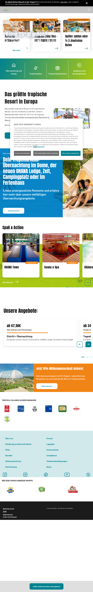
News (48, 513)
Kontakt (8, 501)
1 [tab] (82, 404)
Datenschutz (8, 555)
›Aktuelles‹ (64, 2)
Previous (80, 390)
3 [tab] (91, 404)
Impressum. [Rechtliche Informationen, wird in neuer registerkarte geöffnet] (41, 146)
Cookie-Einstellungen (10, 563)
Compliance (51, 501)
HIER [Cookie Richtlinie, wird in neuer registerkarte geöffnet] (35, 146)
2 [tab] (86, 404)
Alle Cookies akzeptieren (70, 153)
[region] (46, 139)
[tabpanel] (21, 301)
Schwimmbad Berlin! (20, 171)
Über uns (9, 484)
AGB (5, 558)
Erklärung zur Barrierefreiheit (18, 490)
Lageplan (50, 490)
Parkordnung (11, 513)
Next (88, 390)
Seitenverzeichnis (13, 507)
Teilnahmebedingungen (56, 507)
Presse (49, 484)
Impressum (8, 561)
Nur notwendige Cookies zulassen (46, 153)
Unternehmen (52, 496)
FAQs (7, 496)
